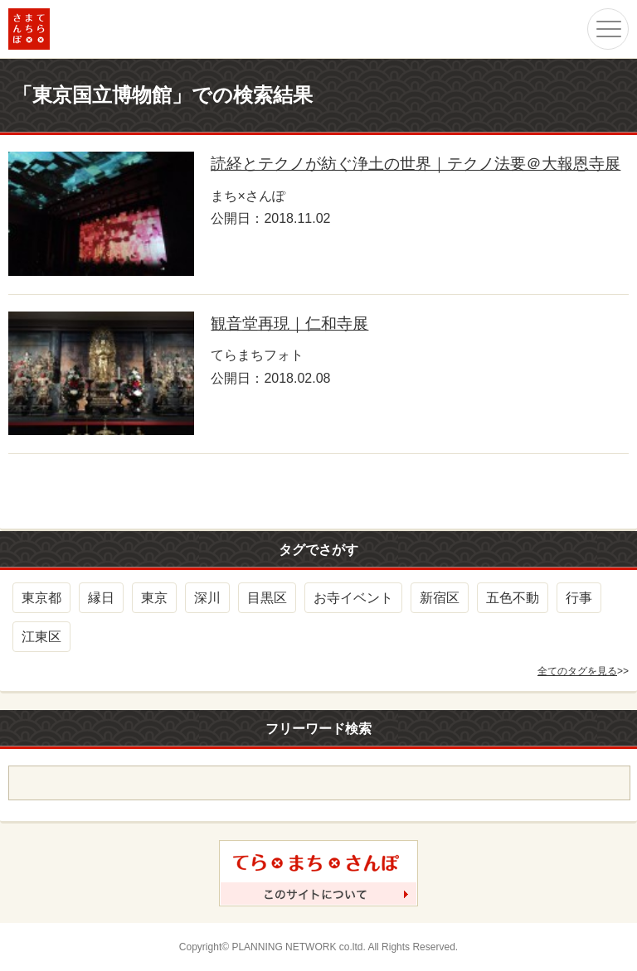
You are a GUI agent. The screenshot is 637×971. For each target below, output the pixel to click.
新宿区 (440, 598)
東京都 (41, 598)
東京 (154, 598)
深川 (207, 598)
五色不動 (512, 598)
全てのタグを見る (577, 671)
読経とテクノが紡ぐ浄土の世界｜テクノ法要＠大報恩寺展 (415, 163)
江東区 (41, 637)
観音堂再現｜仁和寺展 (289, 323)
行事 (579, 598)
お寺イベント (353, 598)
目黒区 (267, 598)
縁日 (101, 598)
